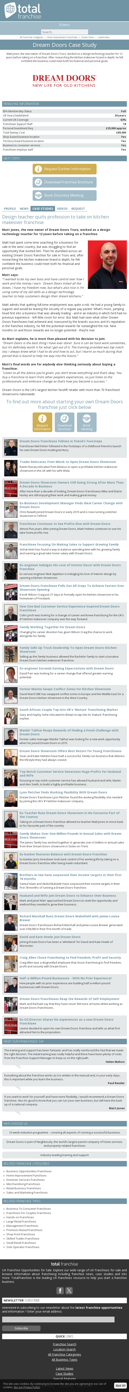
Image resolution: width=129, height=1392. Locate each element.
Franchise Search (64, 1344)
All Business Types (64, 1360)
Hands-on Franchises (20, 1217)
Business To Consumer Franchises (28, 1209)
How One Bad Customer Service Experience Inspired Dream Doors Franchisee (70, 608)
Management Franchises (22, 1226)
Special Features (64, 1379)
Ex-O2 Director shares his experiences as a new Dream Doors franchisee (66, 1021)
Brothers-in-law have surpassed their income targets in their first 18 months (71, 877)
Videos (62, 209)
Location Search (64, 1349)
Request (78, 209)
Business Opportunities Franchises (29, 1171)
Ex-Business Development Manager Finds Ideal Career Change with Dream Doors (71, 505)
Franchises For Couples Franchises (28, 1213)
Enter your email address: (44, 1311)
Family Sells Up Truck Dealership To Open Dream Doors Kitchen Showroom (68, 650)
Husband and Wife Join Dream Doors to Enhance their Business (68, 896)
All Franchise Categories (31, 37)
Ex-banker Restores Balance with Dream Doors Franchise (63, 854)
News (24, 209)
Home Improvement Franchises (62, 37)
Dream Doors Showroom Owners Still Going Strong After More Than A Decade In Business (72, 484)
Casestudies (103, 37)
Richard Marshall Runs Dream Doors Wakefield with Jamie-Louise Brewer (69, 918)
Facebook (60, 1290)
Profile (10, 209)
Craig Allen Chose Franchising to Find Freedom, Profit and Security (70, 957)
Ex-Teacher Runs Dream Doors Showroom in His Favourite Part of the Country (70, 815)
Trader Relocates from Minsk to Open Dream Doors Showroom (68, 462)
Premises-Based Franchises (24, 1230)
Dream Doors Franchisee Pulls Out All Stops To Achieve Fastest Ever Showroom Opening (72, 588)
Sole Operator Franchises (22, 1247)
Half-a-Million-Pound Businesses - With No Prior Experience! (66, 978)
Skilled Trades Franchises (22, 1238)
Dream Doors (87, 37)
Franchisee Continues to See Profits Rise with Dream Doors (65, 524)
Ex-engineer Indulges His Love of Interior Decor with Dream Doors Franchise (70, 567)
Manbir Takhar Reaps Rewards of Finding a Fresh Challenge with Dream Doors (69, 732)
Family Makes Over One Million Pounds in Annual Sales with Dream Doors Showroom (71, 835)
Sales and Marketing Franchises (27, 1192)
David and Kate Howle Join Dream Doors (50, 937)
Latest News (64, 1368)
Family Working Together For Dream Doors (52, 627)
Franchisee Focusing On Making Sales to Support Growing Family (69, 544)
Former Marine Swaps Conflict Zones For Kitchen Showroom (65, 689)
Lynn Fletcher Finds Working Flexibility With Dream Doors (63, 792)
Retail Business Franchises (23, 1188)
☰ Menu (64, 25)
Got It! (120, 1385)
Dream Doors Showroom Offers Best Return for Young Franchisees (71, 751)
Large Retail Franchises (21, 1221)
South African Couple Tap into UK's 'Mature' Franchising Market (69, 710)
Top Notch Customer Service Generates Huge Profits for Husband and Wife (70, 773)
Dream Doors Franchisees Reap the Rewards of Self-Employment (69, 999)
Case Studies (42, 209)
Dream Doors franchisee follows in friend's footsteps (61, 441)
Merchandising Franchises (23, 1184)
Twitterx (69, 1290)
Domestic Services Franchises (25, 1180)
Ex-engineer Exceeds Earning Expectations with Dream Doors (67, 668)
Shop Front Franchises (20, 1234)
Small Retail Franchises (21, 1243)
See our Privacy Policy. (27, 1387)
